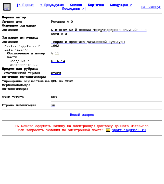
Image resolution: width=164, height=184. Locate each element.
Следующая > (121, 5)
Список (76, 5)
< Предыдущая (52, 5)
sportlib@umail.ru (129, 130)
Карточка (96, 5)
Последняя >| (74, 9)
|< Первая (25, 5)
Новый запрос (82, 115)
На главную (151, 7)
